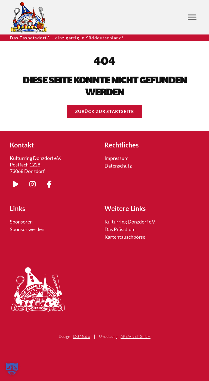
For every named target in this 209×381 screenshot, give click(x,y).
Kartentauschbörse (124, 237)
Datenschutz (118, 166)
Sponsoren (21, 222)
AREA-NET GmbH (135, 337)
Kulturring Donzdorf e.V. (130, 222)
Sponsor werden (27, 229)
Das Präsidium (120, 229)
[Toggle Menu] (192, 17)
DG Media (81, 337)
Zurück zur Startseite (104, 111)
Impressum (116, 158)
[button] (12, 369)
